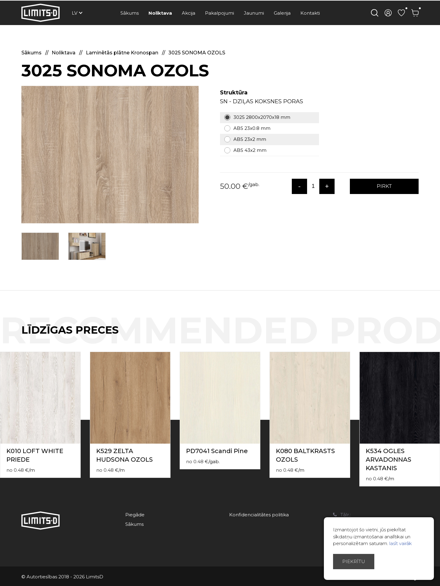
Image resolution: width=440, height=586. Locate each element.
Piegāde (135, 515)
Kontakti (310, 13)
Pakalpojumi (219, 13)
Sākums (129, 13)
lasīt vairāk (400, 543)
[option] (110, 154)
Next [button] (436, 336)
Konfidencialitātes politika (259, 515)
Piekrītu (353, 561)
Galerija (282, 13)
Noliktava (160, 13)
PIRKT (384, 186)
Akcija (188, 13)
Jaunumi (254, 13)
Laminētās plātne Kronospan (123, 53)
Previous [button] (424, 336)
